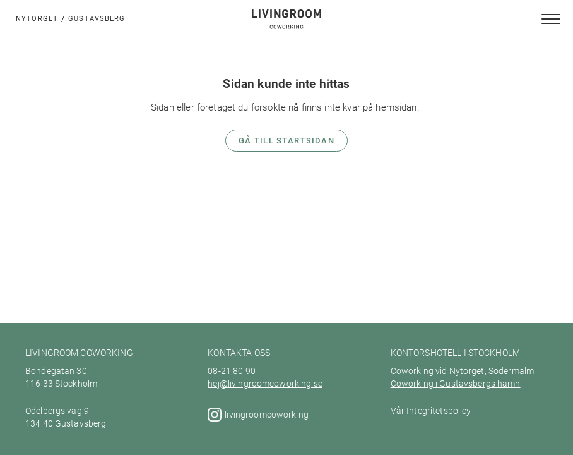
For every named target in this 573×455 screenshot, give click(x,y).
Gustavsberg (96, 18)
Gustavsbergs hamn (478, 383)
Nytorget (37, 18)
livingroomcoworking (267, 414)
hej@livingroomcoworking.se (265, 383)
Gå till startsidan (286, 140)
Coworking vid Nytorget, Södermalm (462, 371)
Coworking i (414, 383)
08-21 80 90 (232, 371)
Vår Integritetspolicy (431, 410)
